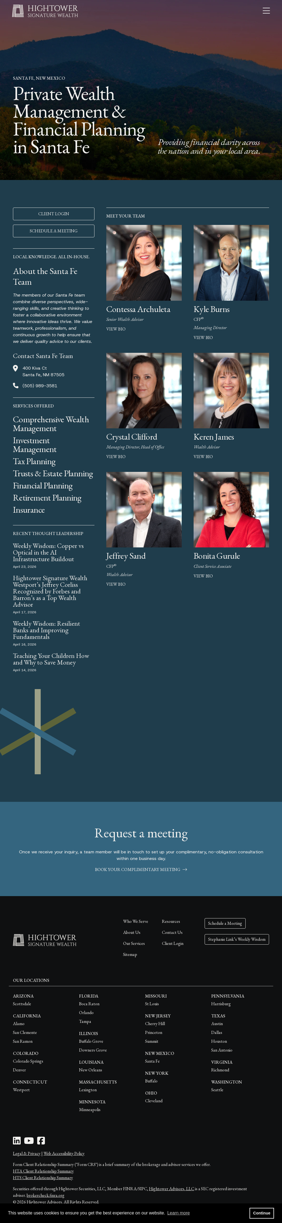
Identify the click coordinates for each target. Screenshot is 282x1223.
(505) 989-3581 (40, 386)
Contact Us (172, 932)
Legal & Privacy (26, 1153)
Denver (19, 1070)
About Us (131, 932)
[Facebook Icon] (41, 1142)
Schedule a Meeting (225, 923)
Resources (171, 921)
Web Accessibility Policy (64, 1153)
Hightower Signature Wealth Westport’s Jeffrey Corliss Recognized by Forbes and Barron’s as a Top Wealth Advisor (50, 591)
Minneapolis (90, 1109)
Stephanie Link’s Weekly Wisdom (236, 939)
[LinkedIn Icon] (17, 1142)
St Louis (152, 1004)
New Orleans (90, 1070)
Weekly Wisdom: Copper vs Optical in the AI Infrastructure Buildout (48, 552)
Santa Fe (152, 1061)
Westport (21, 1090)
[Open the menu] (266, 11)
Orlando (86, 1012)
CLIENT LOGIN (53, 214)
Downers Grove (93, 1050)
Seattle (217, 1090)
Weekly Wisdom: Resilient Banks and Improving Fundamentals (46, 630)
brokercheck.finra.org (45, 1195)
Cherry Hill (155, 1023)
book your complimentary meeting (141, 869)
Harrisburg (221, 1004)
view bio (116, 329)
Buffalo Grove (91, 1041)
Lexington (88, 1090)
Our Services (134, 943)
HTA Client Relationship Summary (43, 1171)
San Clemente (25, 1032)
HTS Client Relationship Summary (43, 1178)
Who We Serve (135, 921)
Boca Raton (89, 1004)
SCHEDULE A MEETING (54, 231)
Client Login (172, 943)
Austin (217, 1023)
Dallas (216, 1032)
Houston (219, 1041)
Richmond (220, 1070)
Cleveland (153, 1101)
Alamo (19, 1023)
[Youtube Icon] (29, 1142)
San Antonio (221, 1050)
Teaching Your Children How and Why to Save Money (51, 658)
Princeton (153, 1032)
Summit (151, 1041)
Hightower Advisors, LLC (171, 1189)
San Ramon (22, 1041)
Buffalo (151, 1081)
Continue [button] (261, 1213)
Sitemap (130, 954)
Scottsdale (22, 1004)
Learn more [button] (178, 1213)
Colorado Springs (28, 1061)
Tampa (85, 1021)
